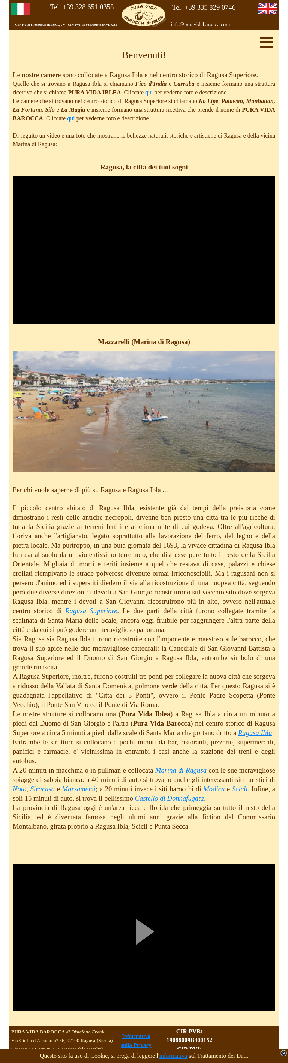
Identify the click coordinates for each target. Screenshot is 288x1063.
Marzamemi (79, 789)
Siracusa (42, 789)
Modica (214, 789)
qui (149, 92)
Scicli (240, 789)
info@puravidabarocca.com (200, 24)
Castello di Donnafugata (169, 798)
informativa (173, 1056)
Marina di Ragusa (181, 770)
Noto (19, 789)
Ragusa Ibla (255, 733)
